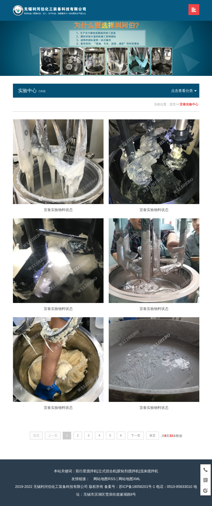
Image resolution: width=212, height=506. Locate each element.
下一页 (135, 435)
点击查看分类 (185, 91)
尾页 (152, 435)
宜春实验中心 (189, 104)
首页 (173, 104)
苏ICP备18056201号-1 (137, 487)
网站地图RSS (104, 479)
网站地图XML (130, 479)
